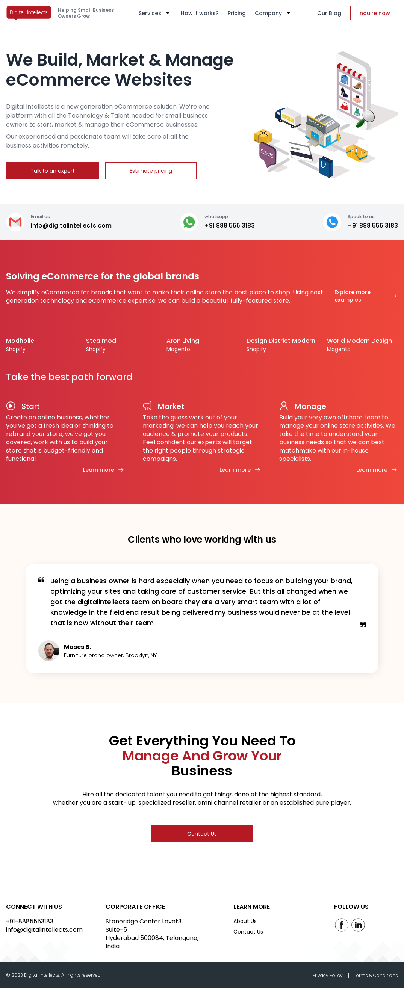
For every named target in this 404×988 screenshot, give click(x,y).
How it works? (200, 13)
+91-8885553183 (29, 921)
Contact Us (202, 833)
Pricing (237, 13)
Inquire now (374, 13)
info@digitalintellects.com (44, 929)
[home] (30, 13)
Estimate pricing (151, 171)
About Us (245, 921)
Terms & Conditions (376, 975)
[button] (155, 13)
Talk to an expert (52, 171)
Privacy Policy (328, 975)
